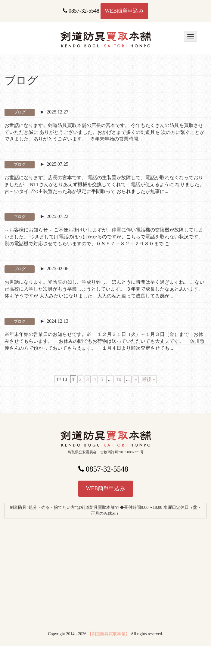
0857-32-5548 (81, 11)
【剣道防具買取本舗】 (109, 634)
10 (118, 379)
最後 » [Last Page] (148, 379)
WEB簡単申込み (124, 11)
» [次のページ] (136, 379)
